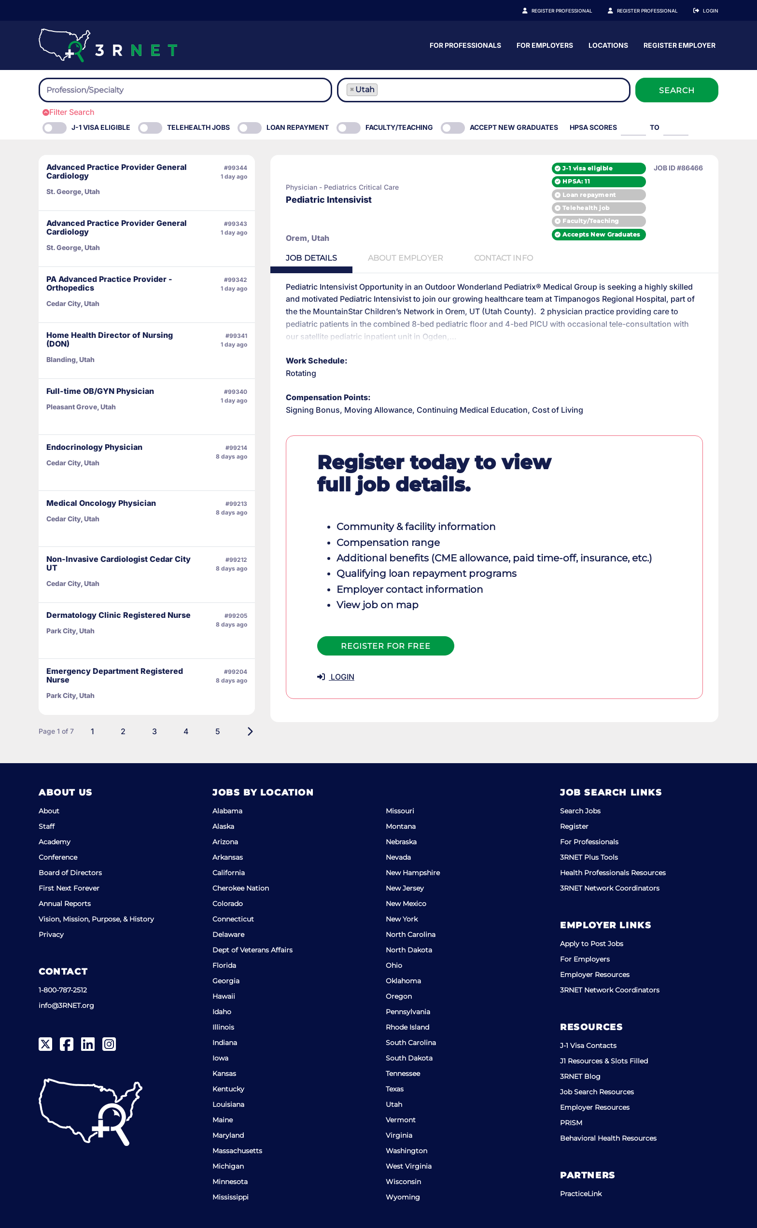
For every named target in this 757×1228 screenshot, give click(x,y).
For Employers (635, 45)
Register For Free (386, 646)
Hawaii (223, 996)
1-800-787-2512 (63, 990)
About (49, 811)
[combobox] (185, 90)
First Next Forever (69, 888)
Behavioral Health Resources (608, 1138)
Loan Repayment (297, 127)
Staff (47, 826)
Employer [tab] (405, 258)
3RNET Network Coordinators (609, 888)
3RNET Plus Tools (589, 857)
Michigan (228, 1166)
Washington (406, 1150)
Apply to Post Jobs (591, 943)
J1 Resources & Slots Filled (604, 1061)
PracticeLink (581, 1193)
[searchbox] (99, 90)
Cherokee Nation (240, 888)
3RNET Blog (580, 1076)
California (228, 872)
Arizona (225, 841)
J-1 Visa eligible (100, 127)
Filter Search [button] (68, 112)
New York (402, 919)
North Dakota (409, 950)
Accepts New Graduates (601, 234)
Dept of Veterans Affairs (252, 950)
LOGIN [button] (335, 677)
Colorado (227, 903)
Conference (58, 857)
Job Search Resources (597, 1092)
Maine (222, 1120)
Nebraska (401, 841)
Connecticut (233, 919)
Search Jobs (580, 811)
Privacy (51, 934)
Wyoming (403, 1197)
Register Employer (653, 11)
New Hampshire (413, 872)
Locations (698, 45)
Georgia (225, 981)
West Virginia (409, 1166)
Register (574, 826)
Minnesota (230, 1181)
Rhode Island (407, 1027)
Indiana (224, 1042)
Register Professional (572, 11)
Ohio (394, 965)
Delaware (228, 934)
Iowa (220, 1058)
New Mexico (406, 903)
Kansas (224, 1073)
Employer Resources (595, 974)
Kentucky (228, 1089)
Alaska (223, 826)
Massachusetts (237, 1150)
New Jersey (405, 888)
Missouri (400, 811)
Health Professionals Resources (613, 872)
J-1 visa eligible (587, 168)
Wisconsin (403, 1181)
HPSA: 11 (576, 181)
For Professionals (555, 45)
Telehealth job (585, 207)
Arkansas (227, 857)
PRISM (571, 1122)
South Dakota (409, 1058)
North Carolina (410, 934)
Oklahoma (403, 981)
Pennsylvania (408, 1011)
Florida (224, 965)
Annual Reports (65, 903)
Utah (394, 1104)
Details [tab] (311, 258)
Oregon (399, 996)
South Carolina (411, 1042)
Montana (401, 826)
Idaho (221, 1011)
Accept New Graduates (514, 127)
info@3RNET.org (66, 1005)
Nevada (398, 857)
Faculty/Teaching (399, 127)
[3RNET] (108, 45)
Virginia (399, 1135)
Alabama (227, 811)
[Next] (250, 731)
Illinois (223, 1027)
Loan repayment (589, 194)
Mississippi (230, 1197)
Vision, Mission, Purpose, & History (96, 919)
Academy (54, 841)
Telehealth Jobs (198, 127)
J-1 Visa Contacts (588, 1045)
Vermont (401, 1120)
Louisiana (228, 1104)
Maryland (228, 1135)
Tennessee (403, 1073)
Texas (395, 1089)
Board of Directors (70, 872)
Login (710, 11)
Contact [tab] (503, 258)
